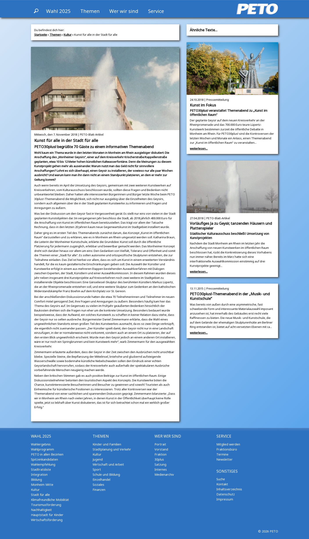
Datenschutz (225, 494)
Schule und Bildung (106, 474)
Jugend (98, 459)
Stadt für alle (40, 495)
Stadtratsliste (41, 469)
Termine (222, 454)
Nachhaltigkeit (41, 510)
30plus (159, 459)
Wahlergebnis (41, 444)
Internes (160, 469)
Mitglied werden (228, 444)
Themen (90, 11)
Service (156, 11)
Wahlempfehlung (43, 464)
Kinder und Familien (107, 444)
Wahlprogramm (42, 449)
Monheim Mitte (42, 484)
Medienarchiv (164, 474)
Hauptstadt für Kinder (47, 515)
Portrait (160, 444)
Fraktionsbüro (226, 449)
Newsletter (224, 459)
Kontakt (222, 484)
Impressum (224, 499)
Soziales (98, 484)
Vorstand (161, 449)
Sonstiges (227, 471)
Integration (39, 474)
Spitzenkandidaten (44, 459)
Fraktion (160, 454)
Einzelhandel (101, 479)
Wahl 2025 (58, 11)
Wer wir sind (123, 11)
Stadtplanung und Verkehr (112, 449)
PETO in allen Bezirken (47, 454)
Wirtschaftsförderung (47, 520)
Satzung (160, 464)
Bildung (36, 479)
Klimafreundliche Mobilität (50, 500)
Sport (97, 469)
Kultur (68, 35)
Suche (220, 479)
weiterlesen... (199, 148)
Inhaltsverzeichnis (229, 489)
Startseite (40, 35)
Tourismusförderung (46, 505)
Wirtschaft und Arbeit (108, 464)
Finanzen (99, 490)
